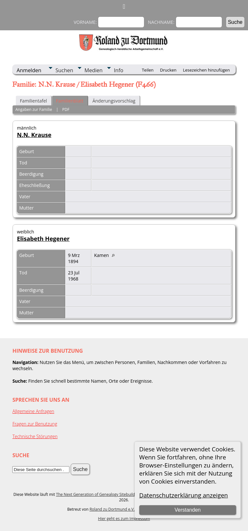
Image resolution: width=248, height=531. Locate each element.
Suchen (64, 70)
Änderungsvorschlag (113, 101)
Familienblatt (69, 101)
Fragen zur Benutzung (34, 424)
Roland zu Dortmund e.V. (112, 509)
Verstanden (187, 510)
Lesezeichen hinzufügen (206, 70)
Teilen (147, 70)
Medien (94, 70)
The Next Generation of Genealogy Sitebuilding (98, 494)
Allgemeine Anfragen (33, 411)
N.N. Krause (34, 135)
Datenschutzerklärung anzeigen (183, 495)
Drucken (168, 70)
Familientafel (33, 101)
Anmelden (28, 70)
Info (118, 70)
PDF (65, 109)
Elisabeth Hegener (43, 238)
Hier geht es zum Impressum (124, 518)
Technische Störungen (34, 436)
